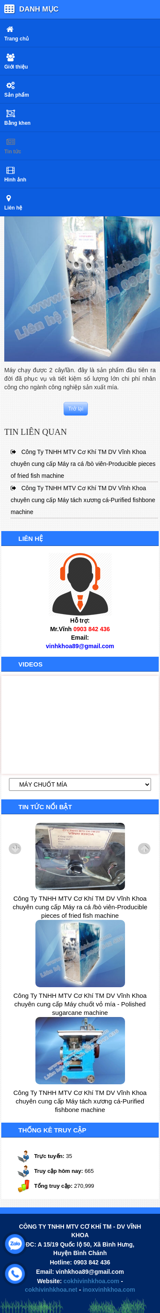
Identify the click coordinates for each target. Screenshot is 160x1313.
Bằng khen (17, 123)
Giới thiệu (16, 67)
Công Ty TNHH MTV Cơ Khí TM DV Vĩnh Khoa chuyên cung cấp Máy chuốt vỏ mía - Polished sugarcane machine (79, 1004)
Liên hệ (13, 208)
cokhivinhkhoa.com (91, 1281)
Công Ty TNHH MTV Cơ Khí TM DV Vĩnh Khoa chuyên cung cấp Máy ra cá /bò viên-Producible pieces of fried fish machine (83, 463)
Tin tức (12, 152)
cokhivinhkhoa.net (51, 1289)
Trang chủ (16, 39)
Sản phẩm (16, 95)
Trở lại (76, 409)
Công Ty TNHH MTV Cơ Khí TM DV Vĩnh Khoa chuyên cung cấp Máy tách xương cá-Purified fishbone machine (83, 500)
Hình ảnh (15, 180)
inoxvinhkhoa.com (109, 1289)
